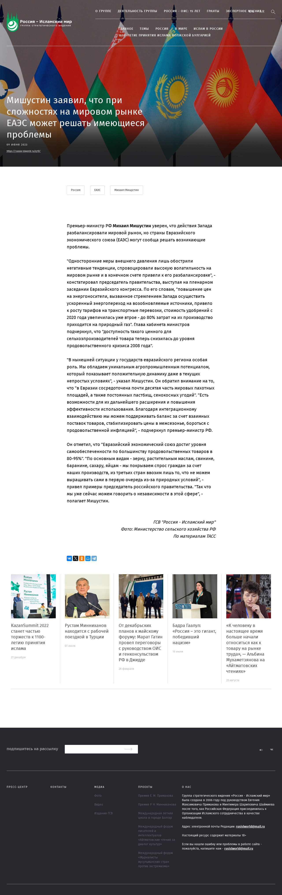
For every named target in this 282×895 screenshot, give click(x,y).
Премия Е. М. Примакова (155, 795)
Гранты (203, 11)
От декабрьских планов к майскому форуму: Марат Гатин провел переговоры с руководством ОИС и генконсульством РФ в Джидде (141, 642)
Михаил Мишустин (127, 190)
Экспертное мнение (234, 11)
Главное (116, 28)
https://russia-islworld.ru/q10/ (24, 151)
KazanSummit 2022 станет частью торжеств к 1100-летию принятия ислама (30, 637)
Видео (98, 804)
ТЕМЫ (134, 28)
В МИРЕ (171, 28)
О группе (94, 11)
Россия (152, 28)
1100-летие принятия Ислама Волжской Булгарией (155, 35)
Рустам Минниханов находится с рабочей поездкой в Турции (87, 631)
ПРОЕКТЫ (145, 786)
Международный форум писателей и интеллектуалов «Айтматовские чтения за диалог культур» (156, 835)
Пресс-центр (17, 786)
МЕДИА (99, 786)
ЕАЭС (98, 190)
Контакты (58, 786)
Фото (98, 795)
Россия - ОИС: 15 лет (172, 11)
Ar (262, 11)
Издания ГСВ (103, 813)
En (251, 11)
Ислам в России (198, 28)
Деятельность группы (128, 11)
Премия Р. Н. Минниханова (157, 804)
